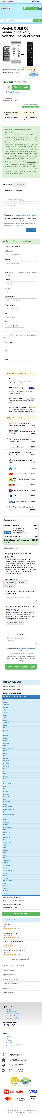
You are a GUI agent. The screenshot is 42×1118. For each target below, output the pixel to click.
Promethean (7, 837)
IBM (4, 774)
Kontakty (8, 1009)
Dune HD (6, 743)
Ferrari (5, 758)
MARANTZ (6, 794)
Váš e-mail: (9, 251)
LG (4, 789)
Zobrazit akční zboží (21, 914)
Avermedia (6, 723)
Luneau (5, 791)
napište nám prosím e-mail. (15, 225)
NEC (4, 812)
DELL (5, 738)
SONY (5, 858)
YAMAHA (6, 891)
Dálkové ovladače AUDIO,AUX (13, 686)
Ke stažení (8, 1041)
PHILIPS (6, 830)
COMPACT (7, 735)
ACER (5, 702)
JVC (4, 781)
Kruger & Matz (8, 784)
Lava (4, 786)
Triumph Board (8, 870)
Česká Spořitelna (21, 501)
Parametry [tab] (20, 184)
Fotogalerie (8, 988)
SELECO (6, 847)
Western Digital (8, 886)
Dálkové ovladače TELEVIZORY (13, 901)
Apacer (5, 712)
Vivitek (5, 883)
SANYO (6, 845)
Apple (5, 715)
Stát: (6, 322)
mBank (21, 485)
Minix (5, 804)
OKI (4, 817)
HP (4, 768)
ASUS (5, 720)
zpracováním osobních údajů (26, 215)
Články (7, 1038)
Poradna (8, 1036)
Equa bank (21, 447)
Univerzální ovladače (10, 908)
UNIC (5, 873)
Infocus (5, 776)
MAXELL (6, 796)
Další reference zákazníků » (21, 959)
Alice (4, 710)
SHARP (5, 850)
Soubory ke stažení (10, 984)
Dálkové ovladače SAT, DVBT (12, 897)
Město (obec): (10, 305)
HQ (4, 771)
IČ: (6, 351)
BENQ (5, 725)
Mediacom (6, 802)
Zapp (5, 893)
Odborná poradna (10, 979)
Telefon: (8, 259)
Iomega (5, 779)
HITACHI (6, 766)
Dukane (5, 740)
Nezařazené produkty (12, 1018)
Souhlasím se (20, 215)
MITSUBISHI (7, 807)
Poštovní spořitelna (21, 474)
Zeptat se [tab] (7, 184)
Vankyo (5, 878)
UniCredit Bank (21, 461)
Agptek (5, 707)
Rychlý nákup (12, 92)
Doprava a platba (11, 1012)
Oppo (5, 819)
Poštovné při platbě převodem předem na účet (21, 440)
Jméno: (7, 279)
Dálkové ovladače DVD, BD (12, 693)
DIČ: (6, 359)
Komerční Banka (21, 490)
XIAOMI (6, 888)
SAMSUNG (7, 842)
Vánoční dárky (9, 975)
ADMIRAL (6, 705)
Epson (5, 753)
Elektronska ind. (8, 748)
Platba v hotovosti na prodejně (21, 508)
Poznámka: (21, 634)
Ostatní (5, 825)
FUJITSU (6, 761)
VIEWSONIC (7, 881)
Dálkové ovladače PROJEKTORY (14, 696)
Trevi (4, 868)
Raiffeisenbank (21, 479)
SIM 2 (5, 853)
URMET (6, 876)
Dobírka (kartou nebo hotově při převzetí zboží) (21, 424)
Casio (5, 733)
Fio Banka (21, 496)
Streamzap (6, 860)
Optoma (6, 822)
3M (4, 700)
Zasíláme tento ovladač (29, 68)
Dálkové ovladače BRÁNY (11, 689)
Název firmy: (9, 342)
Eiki (4, 745)
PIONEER (6, 832)
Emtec (5, 751)
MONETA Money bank (21, 453)
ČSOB (21, 468)
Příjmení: (8, 288)
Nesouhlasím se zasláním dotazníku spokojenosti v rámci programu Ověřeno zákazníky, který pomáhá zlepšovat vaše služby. (21, 657)
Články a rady (8, 993)
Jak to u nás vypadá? (12, 1014)
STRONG (6, 863)
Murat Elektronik (8, 809)
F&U (4, 756)
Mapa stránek (9, 1043)
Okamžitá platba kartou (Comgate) (21, 432)
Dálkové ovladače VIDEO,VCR (13, 904)
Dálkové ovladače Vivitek (30, 107)
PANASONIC (7, 827)
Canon (5, 730)
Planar (5, 835)
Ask (4, 717)
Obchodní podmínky (11, 1016)
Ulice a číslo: (9, 296)
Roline (5, 840)
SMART (5, 855)
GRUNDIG (6, 763)
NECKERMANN (8, 814)
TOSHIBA (6, 865)
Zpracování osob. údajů (13, 1045)
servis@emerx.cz (8, 1)
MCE (5, 799)
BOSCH (6, 728)
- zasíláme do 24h (14, 966)
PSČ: (7, 313)
